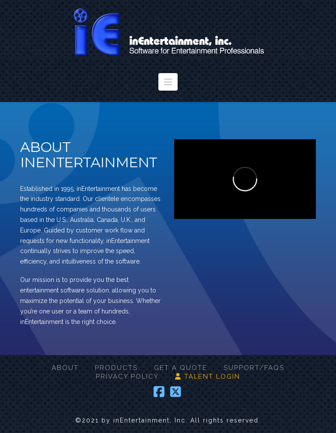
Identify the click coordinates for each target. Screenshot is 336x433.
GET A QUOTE (180, 368)
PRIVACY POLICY (127, 376)
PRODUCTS (116, 368)
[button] (168, 82)
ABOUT (65, 368)
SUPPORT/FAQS (254, 368)
